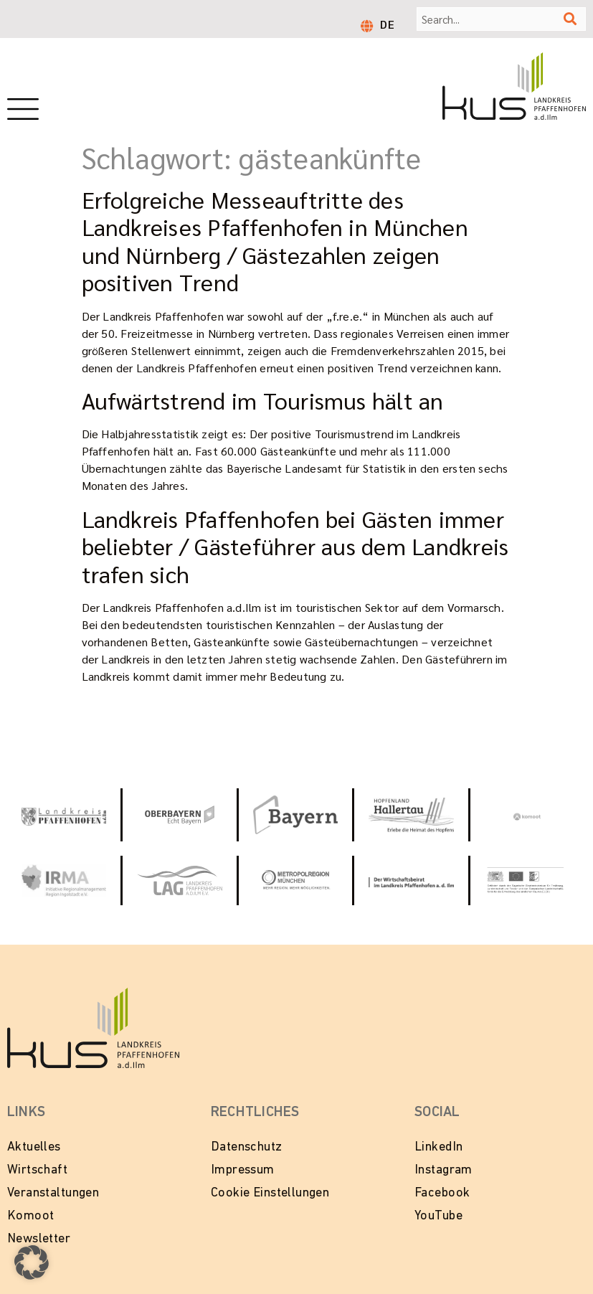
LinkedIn (438, 1147)
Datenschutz (247, 1147)
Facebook (442, 1193)
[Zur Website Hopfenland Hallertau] (411, 815)
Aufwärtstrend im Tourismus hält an (263, 400)
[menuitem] (387, 23)
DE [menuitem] (387, 24)
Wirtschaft (37, 1170)
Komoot (30, 1216)
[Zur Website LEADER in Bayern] (527, 880)
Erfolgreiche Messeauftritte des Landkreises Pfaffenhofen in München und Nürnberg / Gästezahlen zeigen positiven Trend (275, 240)
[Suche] (570, 19)
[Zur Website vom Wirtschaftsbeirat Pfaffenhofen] (411, 880)
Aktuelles (34, 1147)
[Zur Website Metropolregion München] (295, 880)
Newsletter (38, 1239)
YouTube (438, 1216)
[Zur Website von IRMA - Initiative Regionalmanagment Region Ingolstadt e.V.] (64, 880)
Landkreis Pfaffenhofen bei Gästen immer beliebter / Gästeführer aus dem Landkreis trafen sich (295, 546)
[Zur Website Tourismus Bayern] (295, 814)
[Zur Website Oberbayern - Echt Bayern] (179, 815)
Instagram (443, 1170)
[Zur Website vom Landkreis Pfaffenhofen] (179, 880)
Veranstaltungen (53, 1193)
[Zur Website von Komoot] (527, 815)
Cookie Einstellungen (270, 1193)
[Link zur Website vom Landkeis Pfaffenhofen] (64, 815)
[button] (31, 1262)
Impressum (243, 1170)
